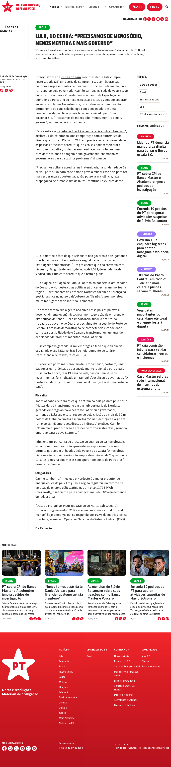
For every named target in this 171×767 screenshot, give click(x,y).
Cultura (63, 702)
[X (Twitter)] (153, 19)
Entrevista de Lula (149, 99)
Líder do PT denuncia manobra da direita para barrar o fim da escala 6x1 (153, 148)
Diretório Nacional (123, 694)
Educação (64, 692)
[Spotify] (166, 19)
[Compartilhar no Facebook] (1, 90)
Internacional (66, 671)
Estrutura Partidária (124, 680)
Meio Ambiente (67, 718)
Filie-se (154, 7)
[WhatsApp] (162, 19)
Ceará (143, 92)
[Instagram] (149, 19)
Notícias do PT (66, 723)
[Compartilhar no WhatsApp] (11, 90)
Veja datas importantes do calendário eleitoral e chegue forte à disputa (152, 318)
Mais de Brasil (10, 545)
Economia (64, 661)
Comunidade (149, 649)
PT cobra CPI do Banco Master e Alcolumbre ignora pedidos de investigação (151, 182)
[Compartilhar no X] (35, 618)
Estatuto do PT (122, 661)
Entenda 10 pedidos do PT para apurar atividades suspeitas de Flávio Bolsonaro (152, 215)
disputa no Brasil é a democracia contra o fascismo (91, 131)
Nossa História (121, 656)
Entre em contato (150, 666)
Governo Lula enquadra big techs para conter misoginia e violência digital (153, 248)
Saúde (62, 677)
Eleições (145, 339)
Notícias (64, 649)
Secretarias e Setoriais (126, 700)
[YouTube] (158, 19)
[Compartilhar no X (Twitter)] (6, 90)
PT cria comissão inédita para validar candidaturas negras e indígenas (152, 351)
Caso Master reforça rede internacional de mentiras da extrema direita (152, 382)
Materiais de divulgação (20, 694)
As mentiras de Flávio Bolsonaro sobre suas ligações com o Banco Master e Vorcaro (104, 592)
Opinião (63, 707)
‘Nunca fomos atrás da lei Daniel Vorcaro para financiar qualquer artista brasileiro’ (64, 592)
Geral (89, 656)
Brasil (144, 167)
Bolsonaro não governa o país (93, 256)
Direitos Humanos (68, 697)
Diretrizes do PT (97, 649)
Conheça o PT (122, 649)
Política (145, 136)
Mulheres (146, 234)
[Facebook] (145, 19)
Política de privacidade (71, 747)
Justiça (62, 713)
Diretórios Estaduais (124, 705)
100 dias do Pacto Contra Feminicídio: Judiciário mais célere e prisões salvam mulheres (151, 283)
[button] (55, 7)
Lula (142, 106)
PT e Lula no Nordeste (152, 114)
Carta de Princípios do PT (127, 666)
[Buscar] (166, 7)
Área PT (137, 7)
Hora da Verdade (151, 370)
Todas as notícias (9, 29)
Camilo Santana (148, 85)
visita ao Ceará (71, 77)
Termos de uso (66, 743)
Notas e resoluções (16, 690)
